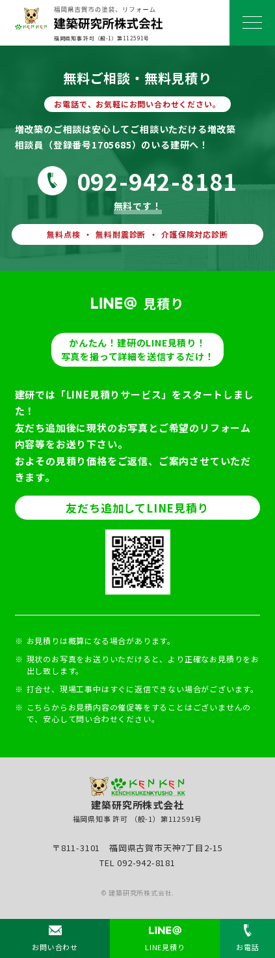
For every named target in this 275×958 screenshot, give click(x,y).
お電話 (247, 947)
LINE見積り (165, 947)
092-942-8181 (157, 180)
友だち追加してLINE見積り (137, 508)
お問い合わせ (55, 947)
